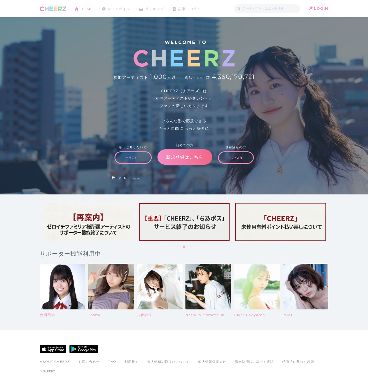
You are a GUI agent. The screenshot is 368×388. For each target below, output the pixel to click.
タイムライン (119, 8)
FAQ (112, 362)
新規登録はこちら (185, 157)
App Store (53, 349)
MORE (136, 178)
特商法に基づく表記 (298, 362)
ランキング (155, 8)
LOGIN (321, 8)
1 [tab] (184, 247)
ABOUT (133, 157)
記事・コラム (190, 8)
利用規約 (132, 362)
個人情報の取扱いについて (168, 362)
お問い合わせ (88, 362)
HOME (86, 8)
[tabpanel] (88, 222)
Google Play (83, 349)
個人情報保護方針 (212, 362)
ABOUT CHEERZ (55, 362)
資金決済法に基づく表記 (254, 362)
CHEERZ (53, 8)
